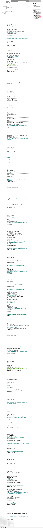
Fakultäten (5, 9)
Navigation (2, 527)
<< (33, 12)
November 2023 (37, 12)
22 (36, 17)
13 (34, 16)
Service (6, 11)
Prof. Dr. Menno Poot (10, 450)
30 (37, 18)
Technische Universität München (17, 450)
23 (37, 17)
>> (40, 12)
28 (35, 18)
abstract (10, 139)
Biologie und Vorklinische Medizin (36, 6)
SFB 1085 (14, 301)
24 (38, 17)
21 (35, 17)
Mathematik (34, 5)
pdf (11, 50)
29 (36, 18)
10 (38, 15)
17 (38, 16)
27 (34, 18)
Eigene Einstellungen (4, 12)
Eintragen (5, 13)
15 (36, 16)
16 (37, 16)
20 (34, 17)
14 (35, 16)
